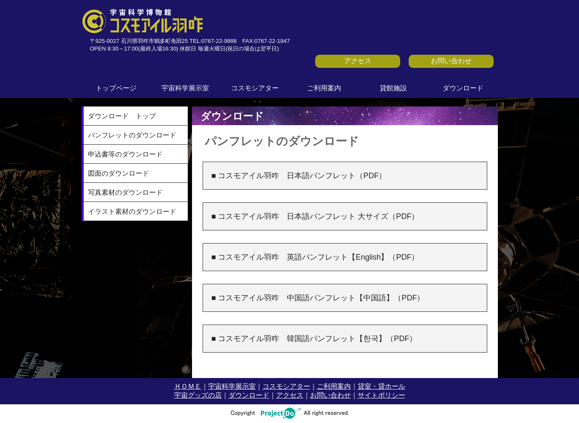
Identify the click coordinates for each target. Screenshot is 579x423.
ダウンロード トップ (122, 116)
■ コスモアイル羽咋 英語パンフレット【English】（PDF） (315, 257)
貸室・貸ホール (381, 386)
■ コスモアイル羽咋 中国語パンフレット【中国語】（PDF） (318, 298)
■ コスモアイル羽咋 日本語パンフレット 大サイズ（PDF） (315, 216)
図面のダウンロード (118, 173)
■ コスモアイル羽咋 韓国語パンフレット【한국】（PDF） (314, 338)
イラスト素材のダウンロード (132, 211)
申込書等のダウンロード (125, 154)
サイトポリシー (381, 395)
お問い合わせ (451, 60)
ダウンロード (463, 88)
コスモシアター (255, 88)
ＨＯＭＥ (187, 386)
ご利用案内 (324, 88)
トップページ (116, 88)
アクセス (357, 60)
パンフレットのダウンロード (132, 135)
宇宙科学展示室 (185, 88)
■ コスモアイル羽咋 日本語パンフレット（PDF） (299, 175)
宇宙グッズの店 (198, 395)
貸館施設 (393, 88)
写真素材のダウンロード (125, 192)
